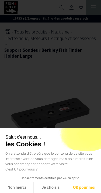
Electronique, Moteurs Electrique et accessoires (50, 38)
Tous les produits (30, 32)
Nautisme (60, 32)
